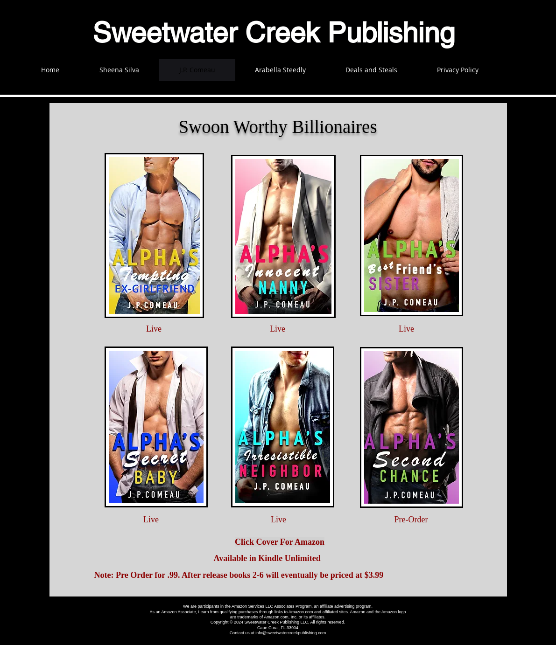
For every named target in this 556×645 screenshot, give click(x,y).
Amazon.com (301, 612)
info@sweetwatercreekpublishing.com (290, 633)
